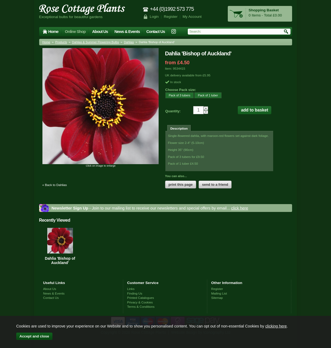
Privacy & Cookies (140, 302)
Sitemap (217, 297)
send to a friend (215, 185)
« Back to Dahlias (54, 185)
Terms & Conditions (141, 306)
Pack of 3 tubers (177, 95)
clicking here (276, 326)
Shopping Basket (264, 10)
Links (131, 288)
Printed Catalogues (140, 297)
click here (239, 208)
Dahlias (129, 42)
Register (171, 17)
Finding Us (134, 293)
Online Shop (75, 31)
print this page (181, 185)
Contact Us (155, 31)
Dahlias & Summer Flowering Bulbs (95, 42)
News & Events (127, 31)
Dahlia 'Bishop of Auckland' (60, 260)
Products (61, 42)
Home (53, 31)
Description (179, 128)
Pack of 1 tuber (206, 95)
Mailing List (219, 293)
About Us (100, 31)
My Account (192, 17)
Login (154, 17)
